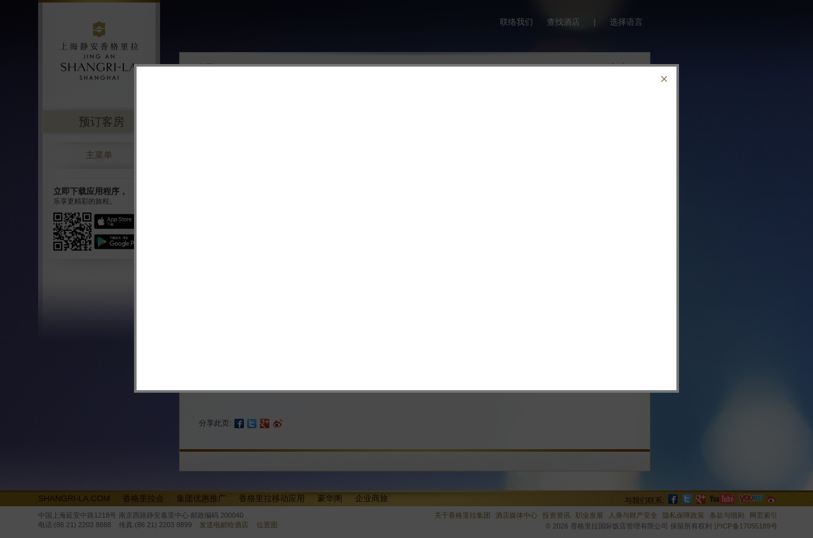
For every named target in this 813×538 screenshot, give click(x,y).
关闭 (664, 79)
